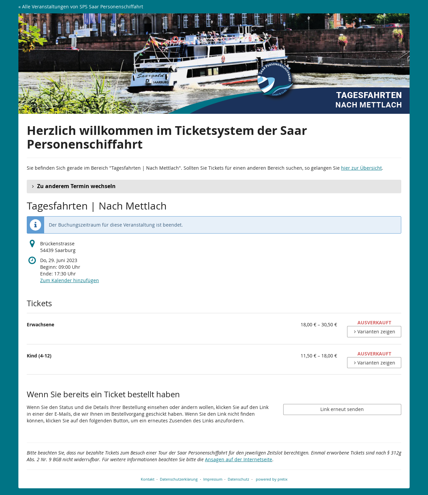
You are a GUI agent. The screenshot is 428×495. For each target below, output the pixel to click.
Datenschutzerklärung (179, 479)
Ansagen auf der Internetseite (238, 459)
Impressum (212, 479)
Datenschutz (238, 479)
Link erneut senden (342, 409)
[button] (214, 186)
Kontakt (147, 479)
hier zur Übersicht (361, 168)
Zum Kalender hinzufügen (69, 280)
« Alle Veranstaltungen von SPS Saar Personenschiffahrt (80, 6)
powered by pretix (272, 479)
